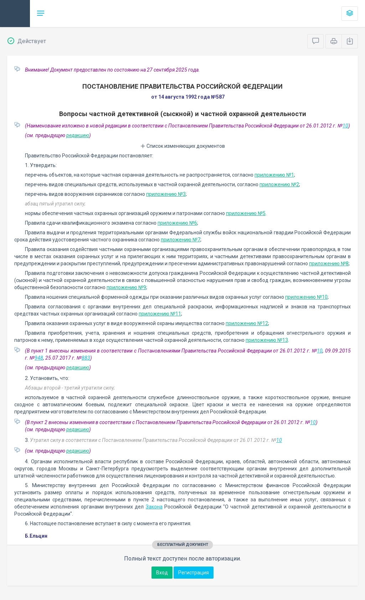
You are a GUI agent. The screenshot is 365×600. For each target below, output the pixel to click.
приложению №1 (274, 175)
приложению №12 (247, 323)
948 (39, 358)
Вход (162, 572)
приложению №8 (329, 263)
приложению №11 (160, 314)
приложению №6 (177, 223)
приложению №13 (267, 340)
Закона (154, 507)
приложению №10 (306, 297)
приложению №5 (246, 213)
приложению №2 (279, 184)
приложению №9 (126, 287)
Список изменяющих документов (182, 146)
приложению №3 (166, 194)
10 (345, 126)
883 (86, 358)
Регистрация (193, 572)
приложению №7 (180, 239)
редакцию (77, 135)
